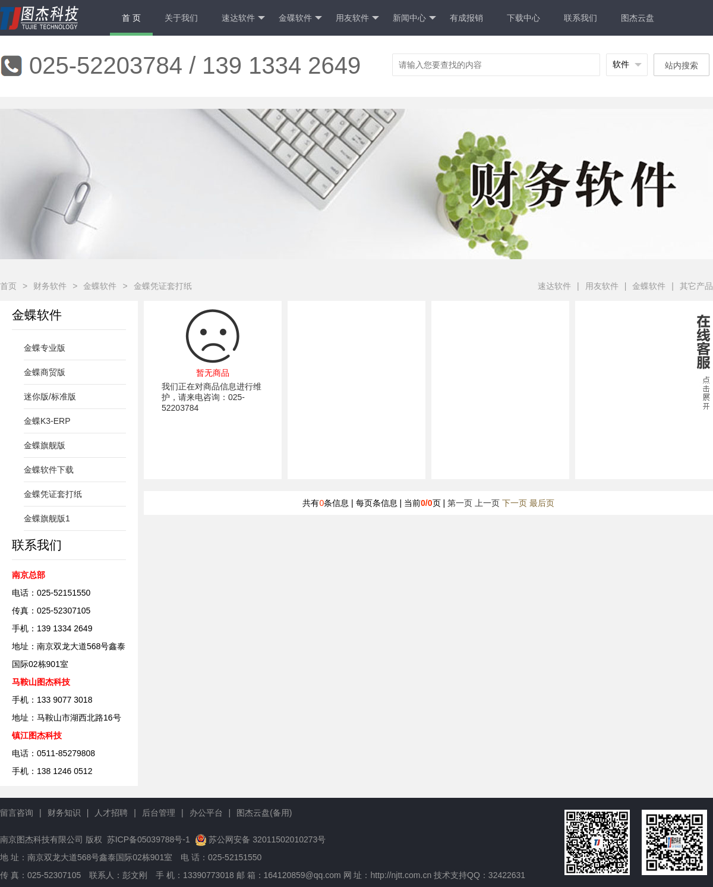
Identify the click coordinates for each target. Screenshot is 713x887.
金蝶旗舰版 (44, 445)
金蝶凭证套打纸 (163, 286)
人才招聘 (111, 812)
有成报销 (466, 18)
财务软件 (50, 286)
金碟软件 (300, 18)
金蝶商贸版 (44, 372)
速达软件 (243, 18)
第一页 (459, 503)
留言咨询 (16, 812)
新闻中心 (414, 18)
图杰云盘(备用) (264, 812)
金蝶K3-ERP (47, 421)
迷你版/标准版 (50, 396)
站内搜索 (681, 65)
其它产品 (696, 286)
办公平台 (206, 812)
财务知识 (64, 812)
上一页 (487, 503)
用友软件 (357, 18)
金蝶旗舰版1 (47, 518)
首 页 (131, 18)
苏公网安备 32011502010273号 (267, 839)
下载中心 (523, 18)
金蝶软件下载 (49, 469)
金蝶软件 (99, 286)
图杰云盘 (637, 18)
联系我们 (580, 18)
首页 (8, 286)
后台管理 (158, 812)
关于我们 (181, 18)
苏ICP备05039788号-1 (147, 839)
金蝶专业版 (44, 348)
